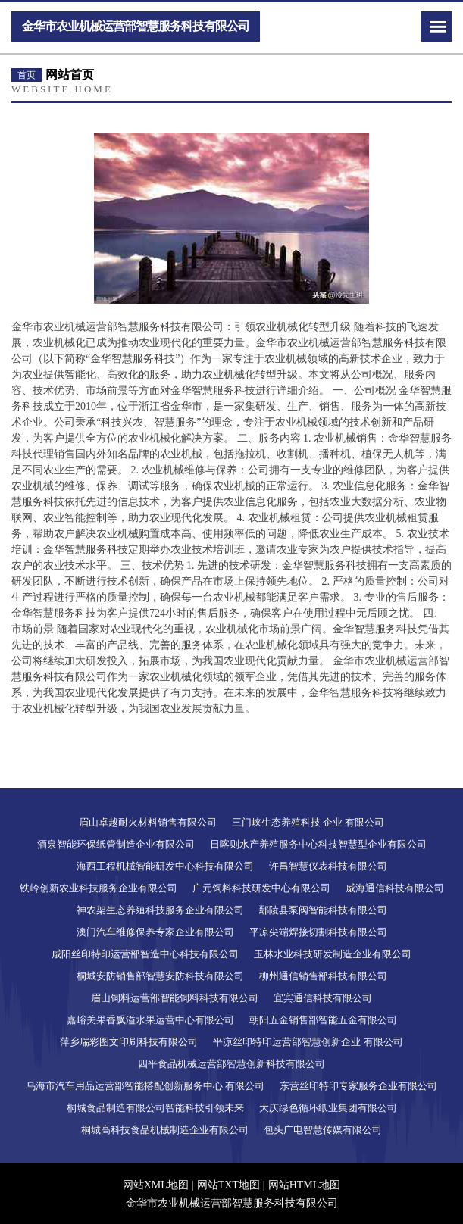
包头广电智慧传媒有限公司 (323, 1130)
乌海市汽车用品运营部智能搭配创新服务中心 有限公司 (145, 1086)
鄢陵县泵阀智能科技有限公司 (323, 910)
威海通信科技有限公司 (395, 888)
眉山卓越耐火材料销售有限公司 (148, 822)
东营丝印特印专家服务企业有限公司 (358, 1086)
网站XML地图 (156, 1185)
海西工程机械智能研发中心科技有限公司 (165, 866)
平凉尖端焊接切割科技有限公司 (318, 932)
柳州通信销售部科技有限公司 (323, 976)
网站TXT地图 (228, 1185)
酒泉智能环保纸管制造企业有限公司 (116, 844)
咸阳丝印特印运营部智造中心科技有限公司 (145, 954)
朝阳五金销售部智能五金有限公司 (323, 1020)
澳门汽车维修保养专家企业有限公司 (155, 932)
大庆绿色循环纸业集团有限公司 (328, 1108)
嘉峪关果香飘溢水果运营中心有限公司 (150, 1020)
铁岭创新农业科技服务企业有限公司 (98, 888)
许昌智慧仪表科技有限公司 (328, 866)
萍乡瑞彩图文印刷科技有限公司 (129, 1042)
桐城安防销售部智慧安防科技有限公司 (160, 976)
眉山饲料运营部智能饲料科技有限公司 (174, 998)
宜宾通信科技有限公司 (323, 998)
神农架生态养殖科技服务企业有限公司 (160, 910)
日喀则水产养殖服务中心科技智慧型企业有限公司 (318, 844)
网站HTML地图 (304, 1185)
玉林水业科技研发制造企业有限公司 (332, 954)
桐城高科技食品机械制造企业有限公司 (165, 1130)
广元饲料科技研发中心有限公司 (261, 888)
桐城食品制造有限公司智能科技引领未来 (155, 1108)
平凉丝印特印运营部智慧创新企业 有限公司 (307, 1042)
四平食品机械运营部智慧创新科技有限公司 (231, 1064)
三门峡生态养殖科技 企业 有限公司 (308, 822)
